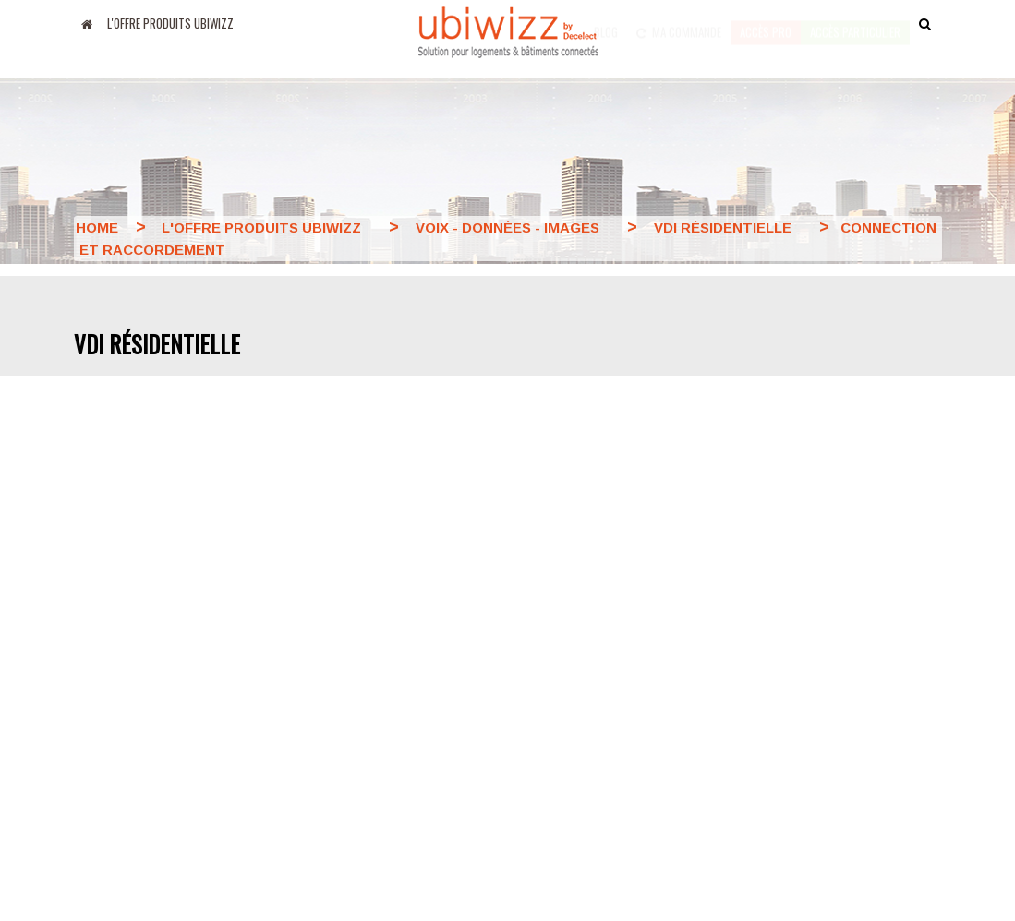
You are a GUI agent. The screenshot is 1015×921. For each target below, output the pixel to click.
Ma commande (678, 23)
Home (97, 227)
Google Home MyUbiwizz (147, 726)
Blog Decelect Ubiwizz (139, 637)
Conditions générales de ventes (562, 686)
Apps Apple (107, 667)
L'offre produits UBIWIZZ (170, 23)
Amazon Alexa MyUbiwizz (149, 755)
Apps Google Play (126, 696)
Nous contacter (567, 637)
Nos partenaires (420, 673)
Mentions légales (424, 707)
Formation (550, 763)
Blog (606, 23)
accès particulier (855, 23)
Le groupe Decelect (430, 640)
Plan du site (557, 733)
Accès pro (765, 23)
